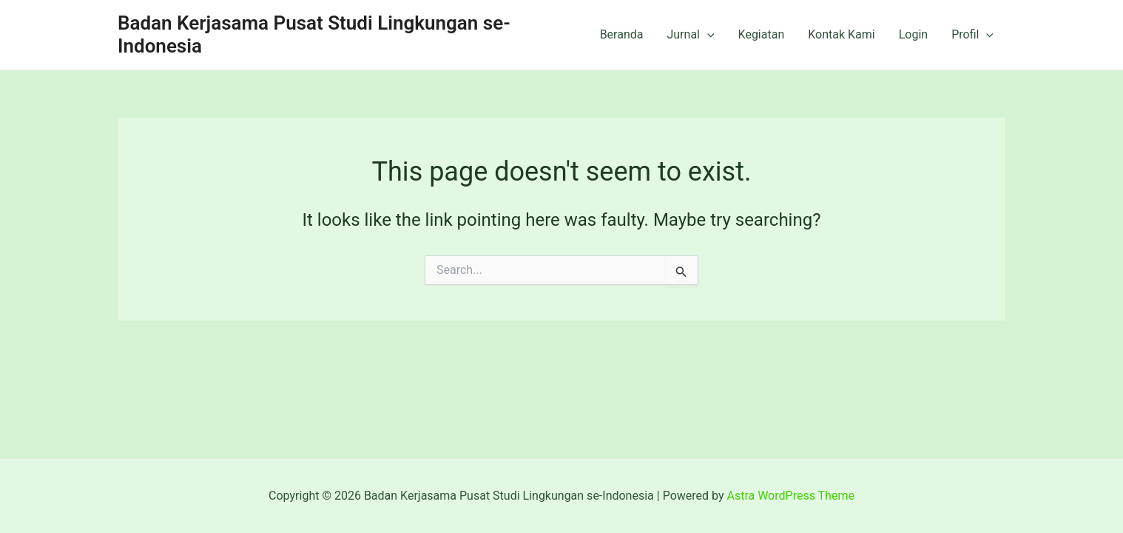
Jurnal (690, 34)
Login (913, 34)
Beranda (622, 34)
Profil (972, 34)
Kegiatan (761, 34)
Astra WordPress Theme (790, 496)
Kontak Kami (841, 34)
